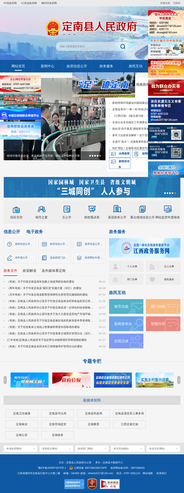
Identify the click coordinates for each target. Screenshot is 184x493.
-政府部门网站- (85, 448)
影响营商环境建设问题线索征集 (131, 102)
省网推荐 (147, 153)
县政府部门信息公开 (60, 258)
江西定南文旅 (129, 424)
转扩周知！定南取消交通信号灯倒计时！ (136, 148)
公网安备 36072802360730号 (90, 467)
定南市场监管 (57, 424)
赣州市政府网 (53, 3)
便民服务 (169, 279)
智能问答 (158, 324)
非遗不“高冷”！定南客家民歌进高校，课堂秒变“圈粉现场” (139, 141)
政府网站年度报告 (95, 258)
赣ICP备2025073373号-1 (52, 467)
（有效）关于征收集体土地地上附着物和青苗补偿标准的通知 (43, 328)
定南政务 (57, 435)
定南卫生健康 (21, 413)
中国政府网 (11, 3)
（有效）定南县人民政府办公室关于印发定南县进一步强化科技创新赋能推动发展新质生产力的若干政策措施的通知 (51, 308)
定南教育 (93, 424)
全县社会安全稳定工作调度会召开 (132, 122)
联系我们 (162, 473)
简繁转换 (165, 3)
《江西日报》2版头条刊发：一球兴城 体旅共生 (139, 115)
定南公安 (21, 435)
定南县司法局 (57, 413)
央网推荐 (124, 153)
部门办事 (132, 279)
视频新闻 (143, 84)
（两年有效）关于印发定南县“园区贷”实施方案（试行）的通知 (44, 289)
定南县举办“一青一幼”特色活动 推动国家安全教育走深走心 (139, 109)
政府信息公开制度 (95, 244)
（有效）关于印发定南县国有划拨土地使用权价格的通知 (40, 282)
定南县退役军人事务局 (129, 413)
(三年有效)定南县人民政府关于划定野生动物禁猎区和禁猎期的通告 (47, 340)
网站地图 (148, 473)
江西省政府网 (31, 3)
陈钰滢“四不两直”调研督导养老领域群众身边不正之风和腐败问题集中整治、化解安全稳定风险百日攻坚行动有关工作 (139, 128)
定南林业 (21, 424)
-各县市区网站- (156, 448)
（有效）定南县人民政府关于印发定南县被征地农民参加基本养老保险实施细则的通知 (51, 321)
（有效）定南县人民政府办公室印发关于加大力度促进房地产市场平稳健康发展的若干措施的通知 (51, 315)
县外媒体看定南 (54, 272)
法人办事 (169, 266)
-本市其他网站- (121, 448)
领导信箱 (121, 306)
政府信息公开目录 (60, 244)
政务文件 (10, 272)
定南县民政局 (93, 413)
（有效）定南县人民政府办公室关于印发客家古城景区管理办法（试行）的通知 (51, 334)
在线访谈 (121, 341)
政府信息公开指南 (25, 244)
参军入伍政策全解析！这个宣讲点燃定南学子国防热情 (139, 135)
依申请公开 (22, 258)
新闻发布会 (124, 164)
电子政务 (34, 232)
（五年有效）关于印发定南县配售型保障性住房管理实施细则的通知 (47, 295)
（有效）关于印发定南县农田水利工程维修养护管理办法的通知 (44, 347)
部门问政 (158, 306)
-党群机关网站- (49, 448)
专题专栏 (92, 361)
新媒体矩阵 (92, 400)
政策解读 (29, 272)
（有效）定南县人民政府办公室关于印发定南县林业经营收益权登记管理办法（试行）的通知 (51, 302)
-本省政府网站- (14, 448)
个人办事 (132, 266)
